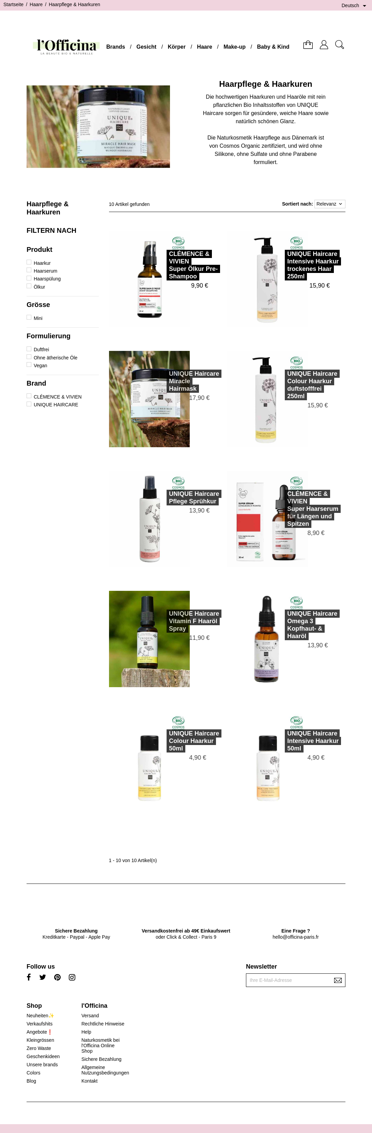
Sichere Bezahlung (101, 1059)
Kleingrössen (40, 1040)
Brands (115, 47)
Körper (177, 47)
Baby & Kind (273, 47)
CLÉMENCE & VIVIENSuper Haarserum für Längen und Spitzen (303, 508)
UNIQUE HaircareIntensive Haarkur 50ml (303, 741)
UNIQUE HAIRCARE (56, 404)
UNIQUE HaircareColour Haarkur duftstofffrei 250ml (303, 385)
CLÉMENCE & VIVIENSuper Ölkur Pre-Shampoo (193, 265)
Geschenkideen (43, 1056)
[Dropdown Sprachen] (355, 6)
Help (86, 1032)
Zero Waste (39, 1048)
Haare (204, 47)
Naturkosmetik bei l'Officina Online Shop (100, 1045)
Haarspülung (47, 278)
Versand (90, 1015)
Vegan (40, 365)
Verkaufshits (39, 1023)
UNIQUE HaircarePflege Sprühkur (184, 497)
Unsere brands (42, 1064)
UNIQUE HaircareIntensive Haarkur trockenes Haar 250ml (313, 265)
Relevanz (329, 204)
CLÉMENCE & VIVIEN (58, 397)
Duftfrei (41, 349)
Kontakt (89, 1081)
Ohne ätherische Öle (55, 357)
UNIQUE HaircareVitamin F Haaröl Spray (184, 621)
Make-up (234, 47)
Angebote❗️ (40, 1032)
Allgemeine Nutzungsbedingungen (105, 1070)
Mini (38, 318)
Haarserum (45, 271)
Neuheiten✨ (40, 1015)
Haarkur (42, 263)
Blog (31, 1081)
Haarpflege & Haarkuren (47, 208)
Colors (33, 1072)
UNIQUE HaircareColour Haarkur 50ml (184, 741)
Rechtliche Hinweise (102, 1023)
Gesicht (146, 47)
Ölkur (39, 287)
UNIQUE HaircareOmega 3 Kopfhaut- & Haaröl (303, 625)
